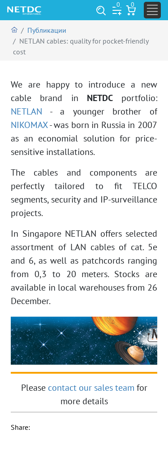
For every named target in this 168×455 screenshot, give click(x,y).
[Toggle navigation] (152, 10)
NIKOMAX (29, 125)
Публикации (46, 30)
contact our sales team (91, 387)
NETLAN (26, 111)
